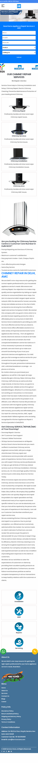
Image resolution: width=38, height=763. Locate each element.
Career (3, 701)
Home (3, 688)
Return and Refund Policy (10, 714)
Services (4, 693)
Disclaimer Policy (7, 711)
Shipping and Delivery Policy (11, 716)
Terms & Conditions (8, 722)
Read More (16, 667)
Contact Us (5, 696)
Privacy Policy (6, 719)
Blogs (3, 699)
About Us (4, 690)
